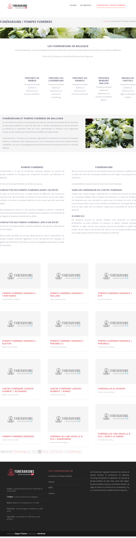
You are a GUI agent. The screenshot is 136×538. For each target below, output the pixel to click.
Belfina (9, 504)
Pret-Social (11, 510)
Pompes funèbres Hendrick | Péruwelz (115, 343)
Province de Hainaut (7, 301)
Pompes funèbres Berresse (18, 438)
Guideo (9, 490)
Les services (85, 7)
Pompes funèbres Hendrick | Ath (115, 296)
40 (60, 453)
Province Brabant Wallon (103, 82)
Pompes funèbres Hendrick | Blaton (19, 343)
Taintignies (17, 301)
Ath (99, 301)
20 (53, 453)
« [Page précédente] (28, 453)
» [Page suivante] (66, 453)
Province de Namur (32, 80)
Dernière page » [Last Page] (75, 453)
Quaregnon (65, 444)
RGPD (51, 489)
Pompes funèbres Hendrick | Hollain (67, 296)
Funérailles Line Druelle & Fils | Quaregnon (66, 439)
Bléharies (4, 396)
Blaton (4, 348)
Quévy (111, 441)
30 (56, 453)
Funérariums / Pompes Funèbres (111, 7)
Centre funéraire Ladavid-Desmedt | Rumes (66, 391)
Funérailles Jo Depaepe (111, 390)
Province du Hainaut (80, 80)
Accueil (73, 7)
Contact (51, 495)
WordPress (41, 535)
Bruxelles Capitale (128, 80)
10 (46, 453)
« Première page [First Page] (19, 453)
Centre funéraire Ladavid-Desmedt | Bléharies (18, 391)
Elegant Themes (21, 535)
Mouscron (100, 393)
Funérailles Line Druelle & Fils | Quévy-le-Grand (114, 436)
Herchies (4, 441)
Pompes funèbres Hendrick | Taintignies (19, 296)
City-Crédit (11, 518)
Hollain (52, 301)
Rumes (63, 396)
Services (51, 484)
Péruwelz (52, 348)
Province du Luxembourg (56, 80)
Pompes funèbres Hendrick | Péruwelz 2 (67, 343)
